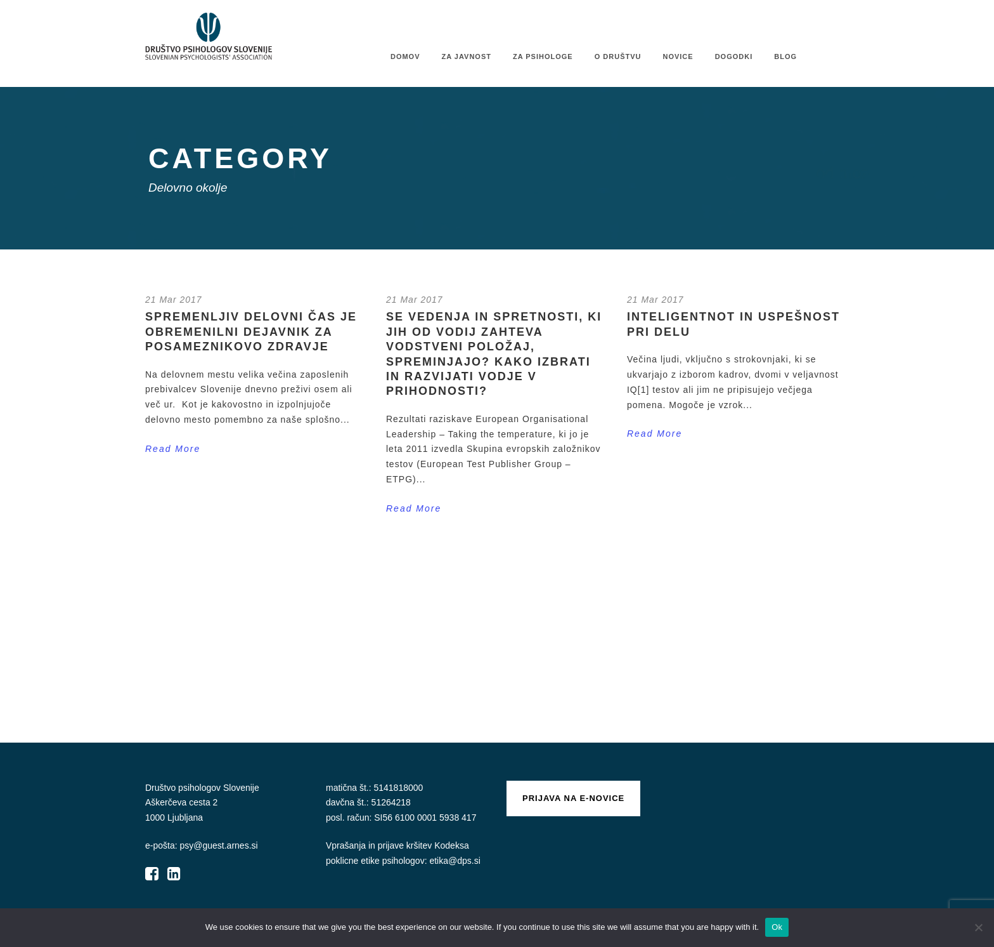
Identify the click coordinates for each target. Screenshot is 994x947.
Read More (172, 449)
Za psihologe (543, 56)
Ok (776, 927)
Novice (677, 56)
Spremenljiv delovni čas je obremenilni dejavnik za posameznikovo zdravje (251, 331)
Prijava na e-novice (573, 798)
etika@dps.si (454, 861)
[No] (978, 927)
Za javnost (466, 56)
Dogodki (734, 56)
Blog (785, 56)
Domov (405, 56)
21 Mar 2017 (173, 300)
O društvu (618, 56)
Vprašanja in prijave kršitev (380, 845)
